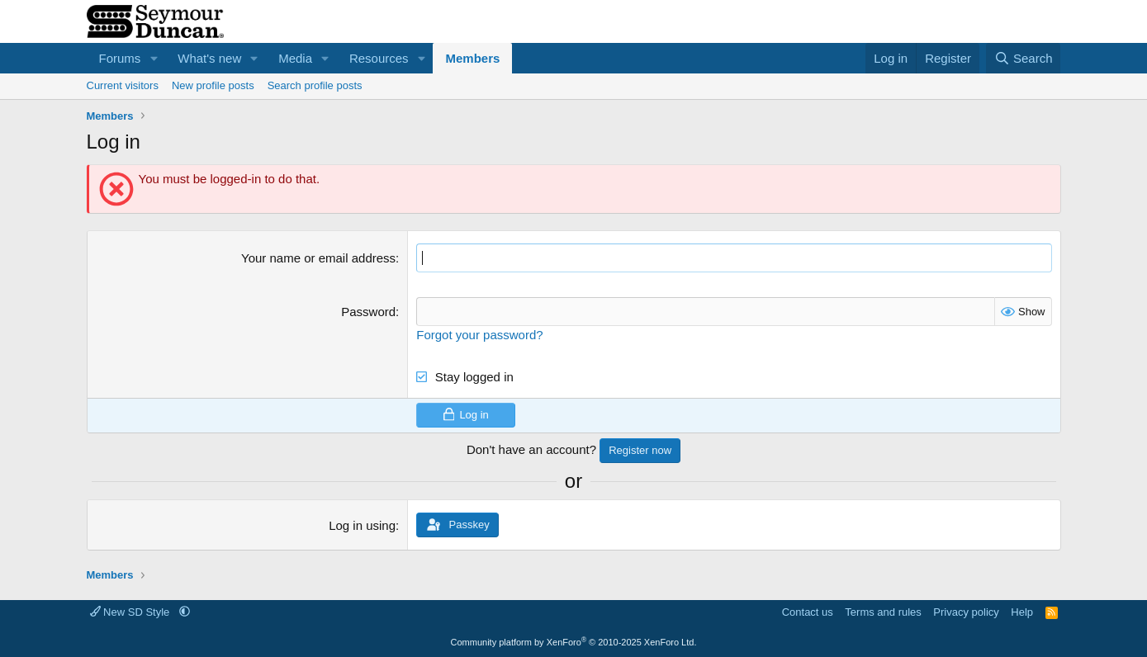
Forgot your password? (479, 335)
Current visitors (123, 85)
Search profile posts (315, 85)
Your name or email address (318, 258)
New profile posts (213, 85)
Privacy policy (965, 612)
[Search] (1023, 58)
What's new (209, 58)
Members (472, 58)
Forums (120, 58)
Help (1022, 612)
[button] (153, 58)
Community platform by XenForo (574, 642)
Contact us (807, 612)
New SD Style (131, 612)
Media (295, 58)
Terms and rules (883, 612)
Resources (379, 58)
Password (368, 312)
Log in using (362, 525)
